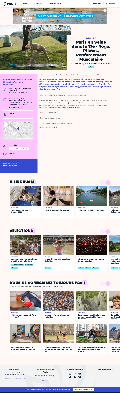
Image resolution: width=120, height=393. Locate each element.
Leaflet (18, 138)
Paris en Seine (65, 75)
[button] (18, 128)
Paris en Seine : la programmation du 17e (85, 75)
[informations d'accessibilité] (19, 148)
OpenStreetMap (26, 138)
